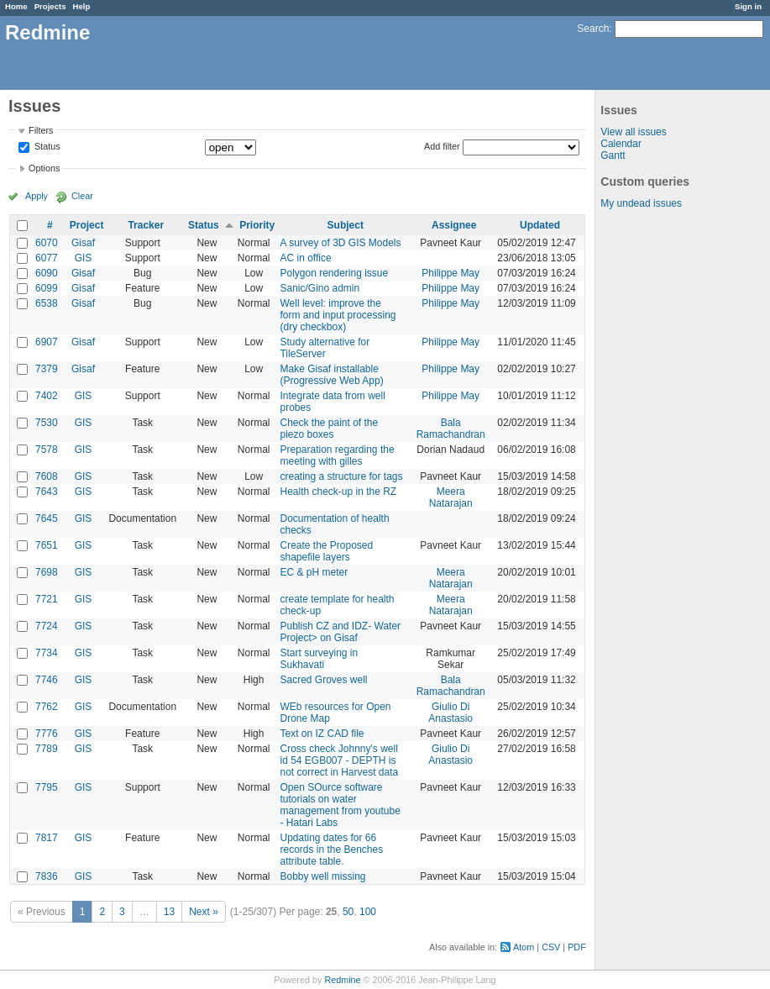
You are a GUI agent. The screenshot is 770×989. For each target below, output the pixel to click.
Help (82, 6)
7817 (46, 838)
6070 (46, 243)
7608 (46, 476)
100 (367, 912)
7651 (46, 545)
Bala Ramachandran (450, 428)
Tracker (146, 225)
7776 (46, 733)
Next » (203, 912)
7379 (46, 369)
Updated (540, 225)
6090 (46, 273)
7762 (46, 707)
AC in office (305, 258)
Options (44, 168)
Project (87, 225)
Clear (82, 196)
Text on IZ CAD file (322, 733)
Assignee (454, 225)
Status (46, 147)
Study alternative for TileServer (324, 348)
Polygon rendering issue (334, 273)
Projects (50, 6)
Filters (41, 130)
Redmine (342, 980)
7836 (46, 876)
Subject (345, 225)
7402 (46, 396)
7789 (46, 749)
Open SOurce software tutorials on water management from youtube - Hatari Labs (340, 805)
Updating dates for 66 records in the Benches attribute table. (331, 849)
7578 (46, 449)
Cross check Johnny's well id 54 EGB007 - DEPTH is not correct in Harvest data (339, 760)
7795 (46, 787)
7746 (46, 680)
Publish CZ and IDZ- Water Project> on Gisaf (340, 632)
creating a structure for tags (341, 476)
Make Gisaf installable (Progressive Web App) (331, 375)
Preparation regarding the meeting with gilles (337, 455)
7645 (46, 518)
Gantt (612, 155)
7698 (46, 572)
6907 (46, 342)
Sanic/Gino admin (319, 288)
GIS (83, 258)
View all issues (633, 132)
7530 (46, 423)
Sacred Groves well (323, 680)
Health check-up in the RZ (338, 491)
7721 (46, 599)
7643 (46, 491)
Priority (257, 225)
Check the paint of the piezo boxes (329, 428)
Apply (36, 196)
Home (16, 6)
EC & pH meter (314, 572)
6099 (46, 288)
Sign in (748, 6)
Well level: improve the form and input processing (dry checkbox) (337, 315)
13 (169, 912)
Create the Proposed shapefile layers (326, 551)
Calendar (621, 144)
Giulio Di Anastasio (450, 712)
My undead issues (641, 203)
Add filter (442, 146)
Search (593, 28)
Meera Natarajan (451, 497)
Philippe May (450, 273)
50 (348, 912)
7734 (46, 653)
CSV (551, 947)
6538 (46, 303)
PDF (577, 947)
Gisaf (83, 243)
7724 (46, 626)
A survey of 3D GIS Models (340, 243)
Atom (523, 947)
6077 (46, 258)
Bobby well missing (322, 876)
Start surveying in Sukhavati (319, 659)
